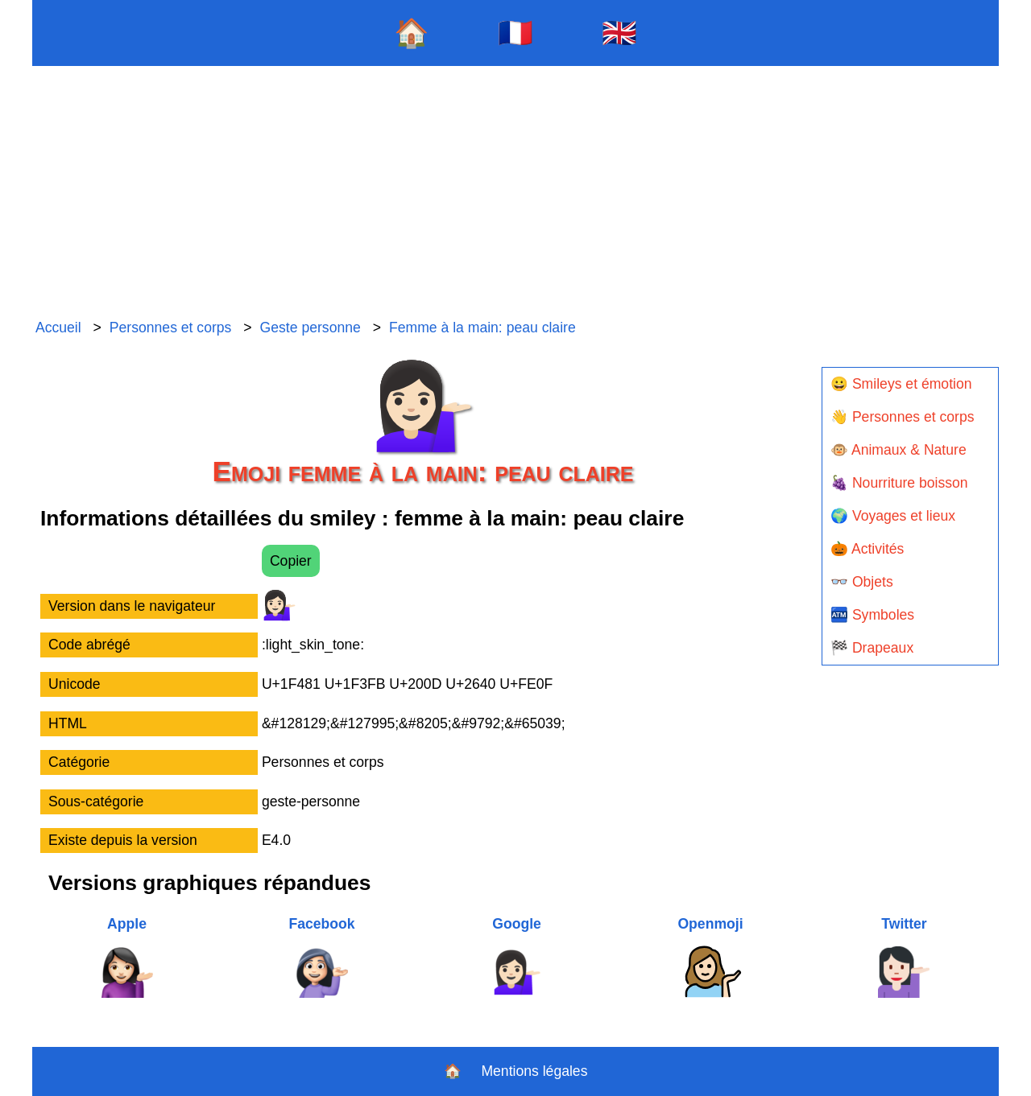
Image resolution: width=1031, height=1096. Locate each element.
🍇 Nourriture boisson (899, 483)
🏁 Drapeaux (871, 648)
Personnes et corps (171, 327)
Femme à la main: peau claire (482, 327)
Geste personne (310, 327)
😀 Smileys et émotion (901, 384)
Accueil (58, 327)
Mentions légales (534, 1071)
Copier (291, 561)
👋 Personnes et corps (902, 417)
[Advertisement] (515, 193)
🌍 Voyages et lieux (892, 516)
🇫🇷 (515, 32)
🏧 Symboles (872, 615)
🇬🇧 (619, 32)
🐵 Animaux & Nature (898, 450)
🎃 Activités (867, 549)
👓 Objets (861, 582)
